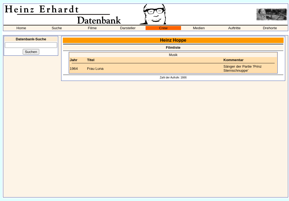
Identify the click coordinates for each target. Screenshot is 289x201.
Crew (163, 28)
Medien (199, 28)
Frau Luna (95, 69)
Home (21, 28)
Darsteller (128, 28)
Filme (92, 28)
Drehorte (270, 28)
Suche (57, 28)
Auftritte (234, 28)
